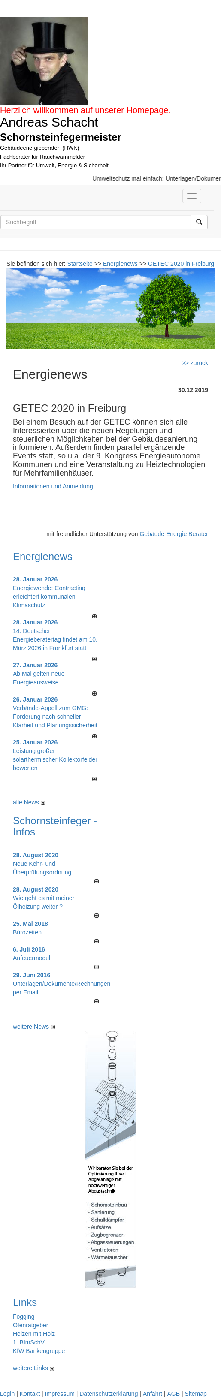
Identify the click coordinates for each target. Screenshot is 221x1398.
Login (7, 1393)
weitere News (34, 1026)
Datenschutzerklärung (108, 1393)
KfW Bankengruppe (39, 1350)
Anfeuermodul (31, 958)
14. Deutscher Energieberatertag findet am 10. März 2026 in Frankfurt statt (55, 639)
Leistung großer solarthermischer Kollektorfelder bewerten (55, 759)
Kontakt (30, 1393)
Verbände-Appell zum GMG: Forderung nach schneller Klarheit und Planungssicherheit (55, 717)
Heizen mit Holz (34, 1333)
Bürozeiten (27, 932)
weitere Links (33, 1368)
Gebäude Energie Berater (173, 533)
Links (25, 1302)
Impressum (60, 1393)
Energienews (43, 556)
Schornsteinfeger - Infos (55, 826)
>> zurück (195, 362)
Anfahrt (152, 1393)
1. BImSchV (29, 1342)
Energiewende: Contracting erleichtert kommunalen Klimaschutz (49, 597)
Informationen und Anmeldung (53, 486)
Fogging (24, 1316)
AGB (173, 1393)
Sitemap (195, 1393)
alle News (29, 802)
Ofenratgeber (30, 1325)
